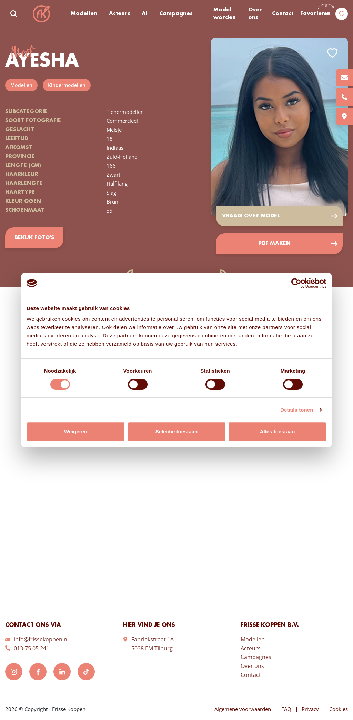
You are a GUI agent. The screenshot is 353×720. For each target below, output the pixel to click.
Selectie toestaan (176, 431)
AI (145, 14)
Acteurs (119, 14)
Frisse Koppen (41, 13)
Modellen (84, 14)
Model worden (224, 14)
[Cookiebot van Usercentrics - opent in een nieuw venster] (296, 283)
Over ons (255, 14)
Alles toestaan (277, 431)
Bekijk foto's (34, 237)
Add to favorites (332, 53)
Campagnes (176, 14)
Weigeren (75, 431)
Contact (282, 14)
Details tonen (296, 410)
